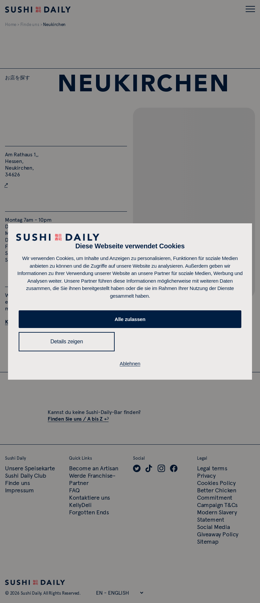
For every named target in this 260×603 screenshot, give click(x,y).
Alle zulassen (130, 319)
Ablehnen (130, 363)
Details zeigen (66, 341)
